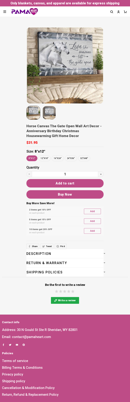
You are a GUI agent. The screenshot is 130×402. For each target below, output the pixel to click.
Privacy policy (12, 341)
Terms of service (15, 328)
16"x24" (58, 158)
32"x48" (84, 158)
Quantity (32, 167)
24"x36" (71, 158)
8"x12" (40, 151)
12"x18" (44, 158)
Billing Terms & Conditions (22, 334)
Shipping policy (13, 348)
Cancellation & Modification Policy (28, 355)
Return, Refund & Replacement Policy (30, 361)
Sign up (119, 389)
